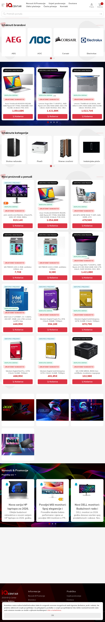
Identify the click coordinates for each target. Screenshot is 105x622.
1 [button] (51, 85)
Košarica (18, 143)
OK (52, 615)
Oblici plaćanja (33, 6)
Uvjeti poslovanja (57, 3)
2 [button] (54, 85)
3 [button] (54, 149)
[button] (4, 5)
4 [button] (57, 149)
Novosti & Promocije (35, 3)
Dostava (73, 3)
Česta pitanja (50, 6)
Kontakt (64, 6)
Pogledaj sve (9, 502)
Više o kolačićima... (54, 610)
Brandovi (32, 600)
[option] (52, 31)
